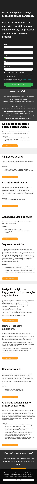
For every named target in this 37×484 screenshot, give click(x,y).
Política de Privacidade (26, 79)
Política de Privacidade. (10, 76)
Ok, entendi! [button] (18, 479)
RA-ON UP (5, 410)
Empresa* (6, 61)
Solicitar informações (18, 84)
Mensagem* (7, 66)
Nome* (5, 44)
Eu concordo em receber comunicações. (14, 72)
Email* (5, 50)
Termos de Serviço (9, 80)
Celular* (6, 55)
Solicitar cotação (10, 145)
